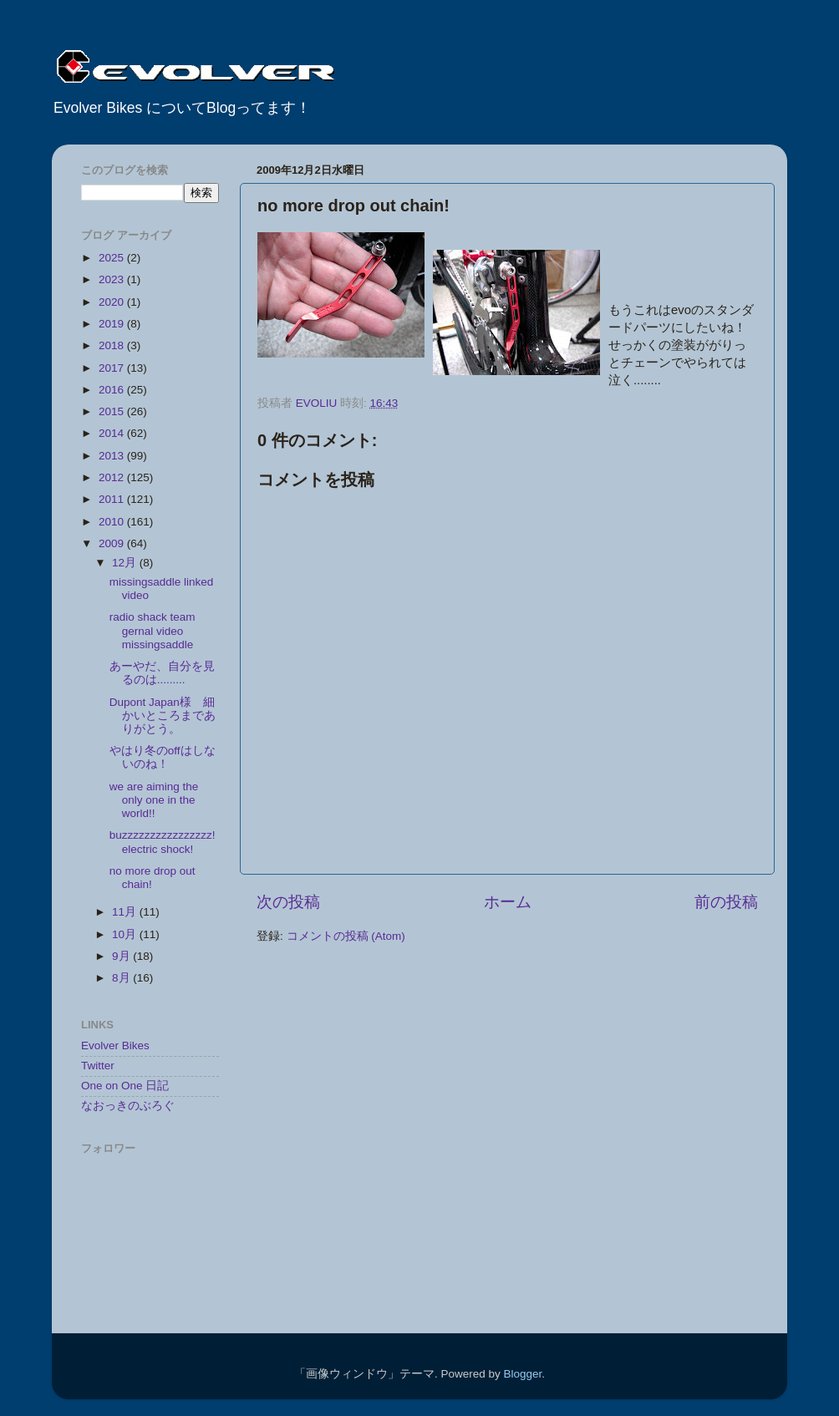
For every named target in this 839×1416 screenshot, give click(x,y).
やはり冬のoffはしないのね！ (162, 757)
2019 (113, 323)
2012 (113, 477)
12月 (126, 562)
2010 (113, 521)
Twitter (97, 1065)
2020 (113, 302)
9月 (122, 956)
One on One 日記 (125, 1085)
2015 (113, 411)
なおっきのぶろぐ (128, 1105)
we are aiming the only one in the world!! (154, 800)
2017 (113, 368)
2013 (113, 455)
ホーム (507, 902)
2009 (113, 543)
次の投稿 (288, 902)
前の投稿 (726, 902)
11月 (126, 912)
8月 (122, 978)
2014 (113, 433)
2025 (113, 257)
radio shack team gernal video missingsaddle (152, 630)
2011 (113, 499)
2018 (113, 345)
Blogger (522, 1374)
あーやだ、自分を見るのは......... (162, 673)
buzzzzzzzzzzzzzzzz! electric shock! (162, 842)
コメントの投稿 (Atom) (346, 936)
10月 (126, 934)
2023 (113, 279)
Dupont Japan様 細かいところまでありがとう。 (162, 715)
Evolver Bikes (115, 1045)
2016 (113, 389)
